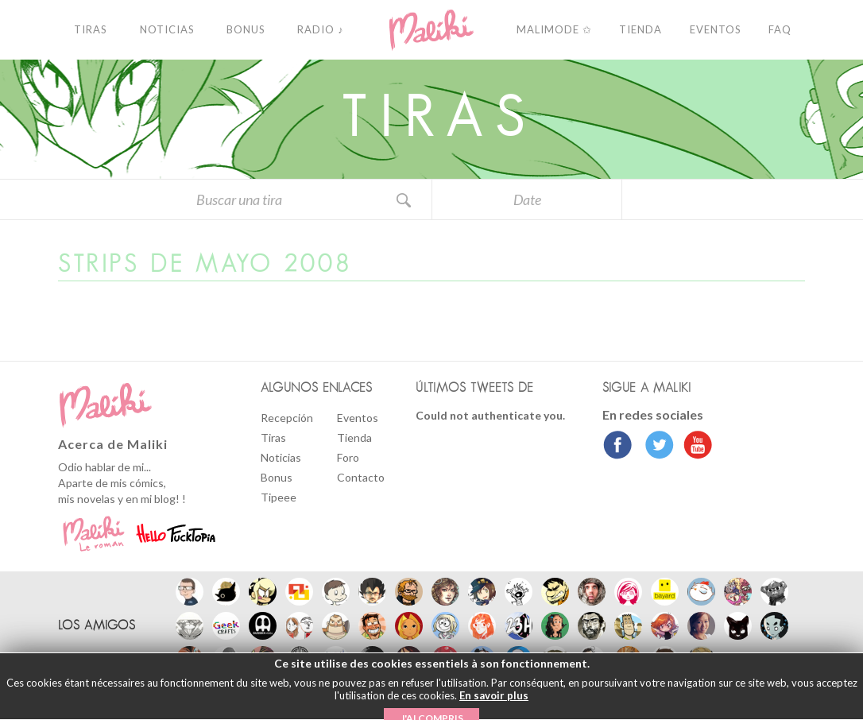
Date (527, 199)
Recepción (287, 417)
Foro (348, 457)
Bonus (276, 477)
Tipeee (278, 497)
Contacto (361, 477)
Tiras (273, 437)
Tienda (354, 437)
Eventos (357, 417)
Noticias (281, 457)
